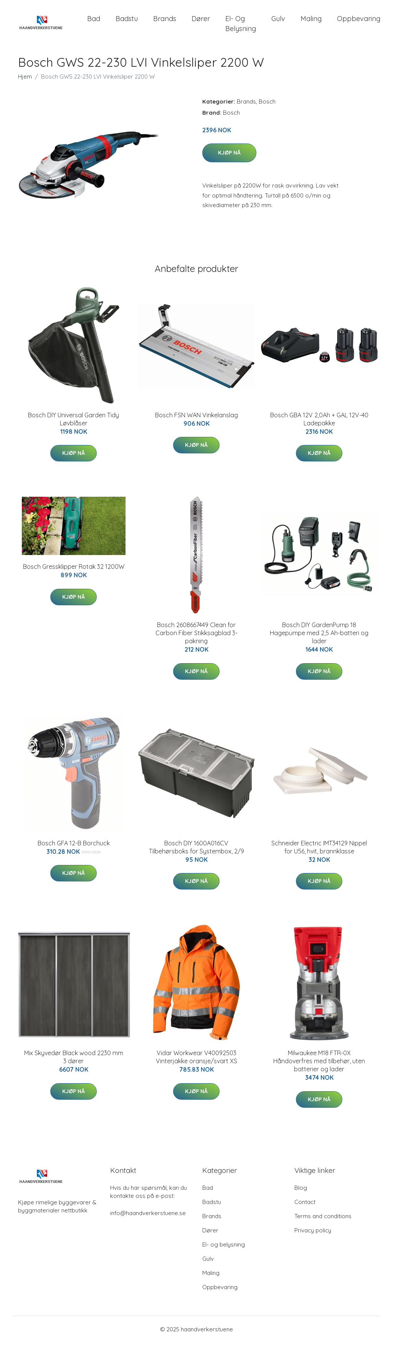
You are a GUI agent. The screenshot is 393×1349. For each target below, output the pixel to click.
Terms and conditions (323, 1222)
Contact (304, 1208)
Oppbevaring (358, 22)
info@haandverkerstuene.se (148, 1219)
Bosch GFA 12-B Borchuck (74, 849)
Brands (164, 22)
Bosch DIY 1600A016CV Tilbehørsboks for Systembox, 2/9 (196, 853)
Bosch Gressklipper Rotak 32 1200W (73, 573)
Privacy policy (312, 1236)
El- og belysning (240, 27)
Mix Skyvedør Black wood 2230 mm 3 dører (73, 1063)
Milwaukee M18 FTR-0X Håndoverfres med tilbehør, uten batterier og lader (319, 1067)
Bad (93, 22)
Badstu (127, 22)
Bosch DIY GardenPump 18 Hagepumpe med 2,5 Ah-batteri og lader (319, 640)
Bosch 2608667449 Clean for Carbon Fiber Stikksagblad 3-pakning (196, 640)
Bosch (267, 108)
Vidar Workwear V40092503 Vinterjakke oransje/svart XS (196, 1063)
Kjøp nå (229, 159)
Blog (300, 1194)
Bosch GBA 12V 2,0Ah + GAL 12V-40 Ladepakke (319, 425)
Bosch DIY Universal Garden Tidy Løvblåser (73, 425)
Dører (201, 22)
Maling (311, 22)
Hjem (25, 83)
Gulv (278, 22)
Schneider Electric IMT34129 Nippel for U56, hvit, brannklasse (319, 853)
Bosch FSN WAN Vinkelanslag (196, 421)
